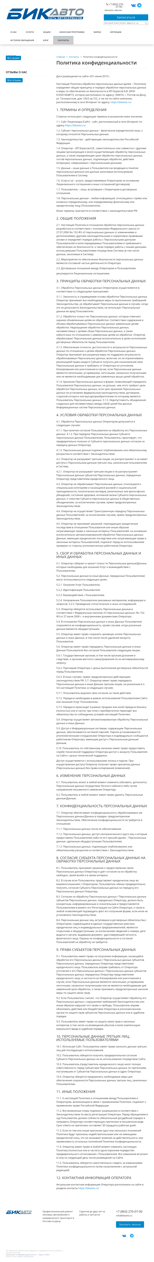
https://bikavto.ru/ (121, 102)
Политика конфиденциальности (21, 1254)
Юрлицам (115, 32)
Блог (46, 40)
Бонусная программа (72, 32)
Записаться (126, 17)
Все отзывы (14, 80)
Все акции (13, 58)
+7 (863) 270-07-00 (116, 5)
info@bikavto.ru (124, 1215)
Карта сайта (44, 1254)
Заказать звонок (113, 10)
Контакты (63, 40)
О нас (13, 32)
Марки (97, 32)
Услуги (30, 32)
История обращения (22, 40)
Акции (46, 32)
